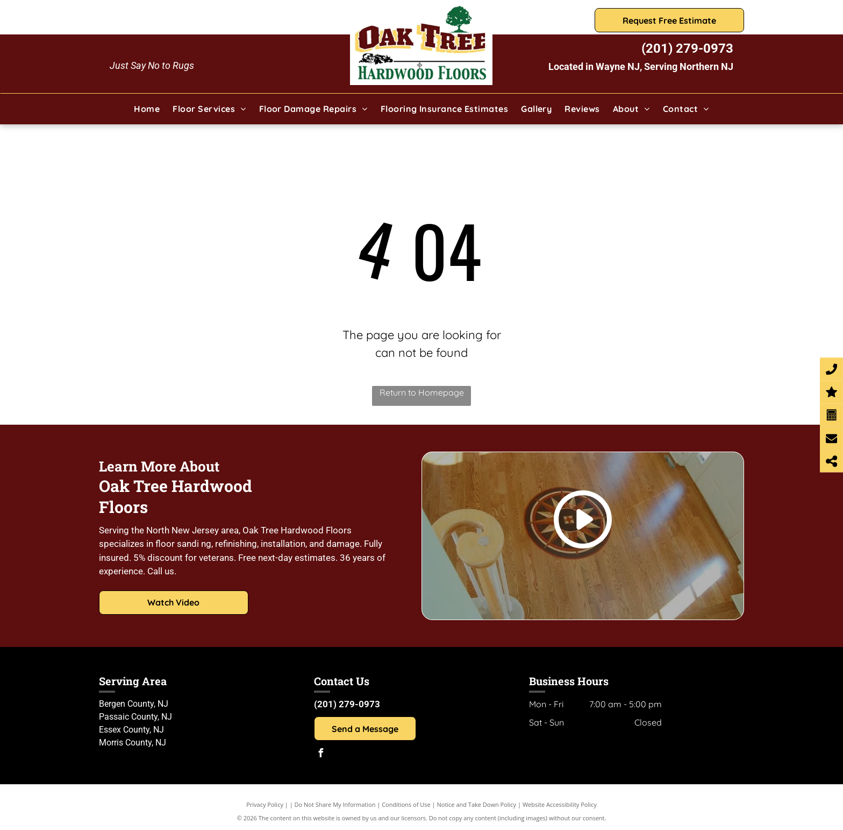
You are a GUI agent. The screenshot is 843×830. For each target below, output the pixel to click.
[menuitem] (146, 109)
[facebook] (321, 754)
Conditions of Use (406, 804)
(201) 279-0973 (687, 48)
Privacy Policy (264, 804)
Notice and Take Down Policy (477, 804)
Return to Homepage (422, 392)
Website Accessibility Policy (560, 804)
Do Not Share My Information (335, 804)
